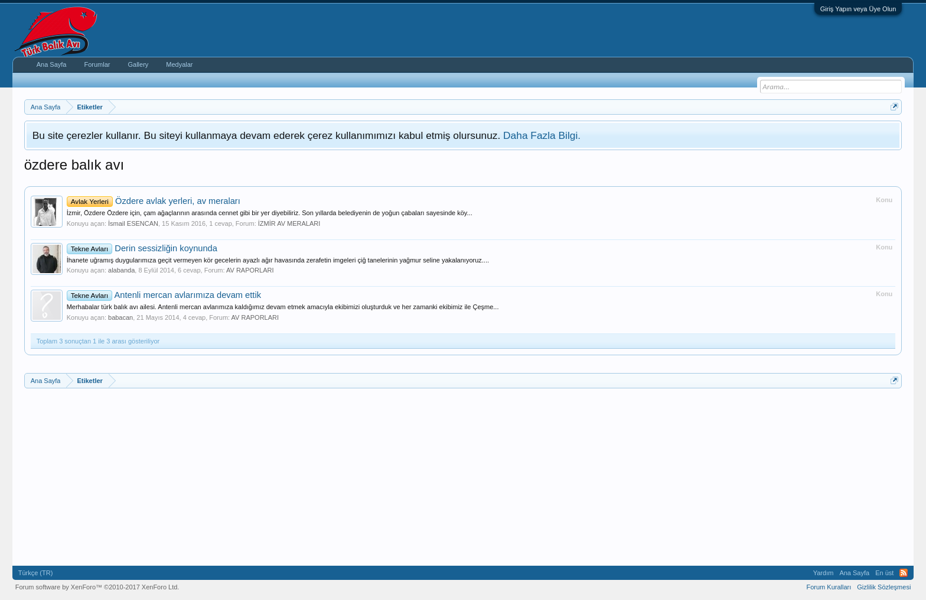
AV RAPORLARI (250, 270)
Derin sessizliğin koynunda (142, 248)
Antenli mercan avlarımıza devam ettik (164, 295)
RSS (903, 573)
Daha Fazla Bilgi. (542, 135)
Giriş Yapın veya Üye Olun (858, 8)
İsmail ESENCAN (133, 223)
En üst (884, 572)
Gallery (138, 64)
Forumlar (97, 64)
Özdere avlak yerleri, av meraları (153, 201)
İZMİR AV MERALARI (289, 223)
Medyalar (179, 64)
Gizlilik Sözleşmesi (884, 587)
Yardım (823, 572)
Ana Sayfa (52, 64)
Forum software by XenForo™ (97, 587)
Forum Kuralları (828, 587)
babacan (120, 317)
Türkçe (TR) (35, 572)
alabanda (121, 270)
